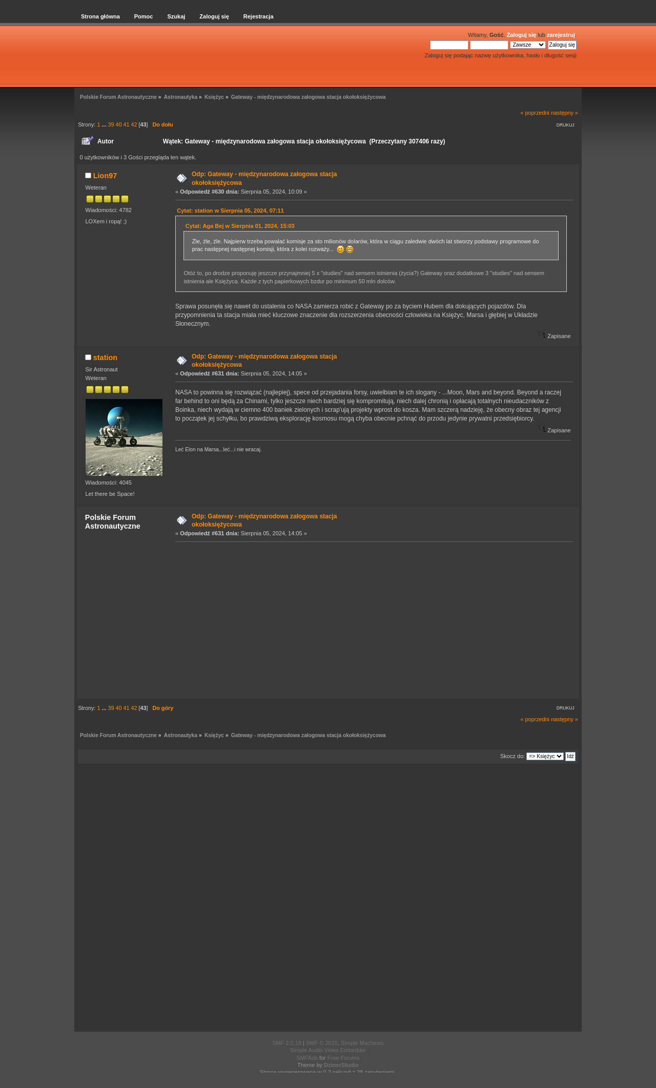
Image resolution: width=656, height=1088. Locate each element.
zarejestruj (561, 35)
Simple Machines (362, 1043)
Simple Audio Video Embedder (328, 1050)
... (104, 124)
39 (111, 124)
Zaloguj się (521, 35)
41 (126, 124)
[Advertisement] (371, 620)
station (105, 357)
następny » (564, 113)
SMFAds (307, 1058)
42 (134, 124)
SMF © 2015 (322, 1043)
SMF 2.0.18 (286, 1043)
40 (118, 124)
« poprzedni (535, 113)
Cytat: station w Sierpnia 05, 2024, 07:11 (230, 210)
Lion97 (105, 176)
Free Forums (343, 1058)
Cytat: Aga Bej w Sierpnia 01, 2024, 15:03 (240, 226)
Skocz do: (512, 756)
